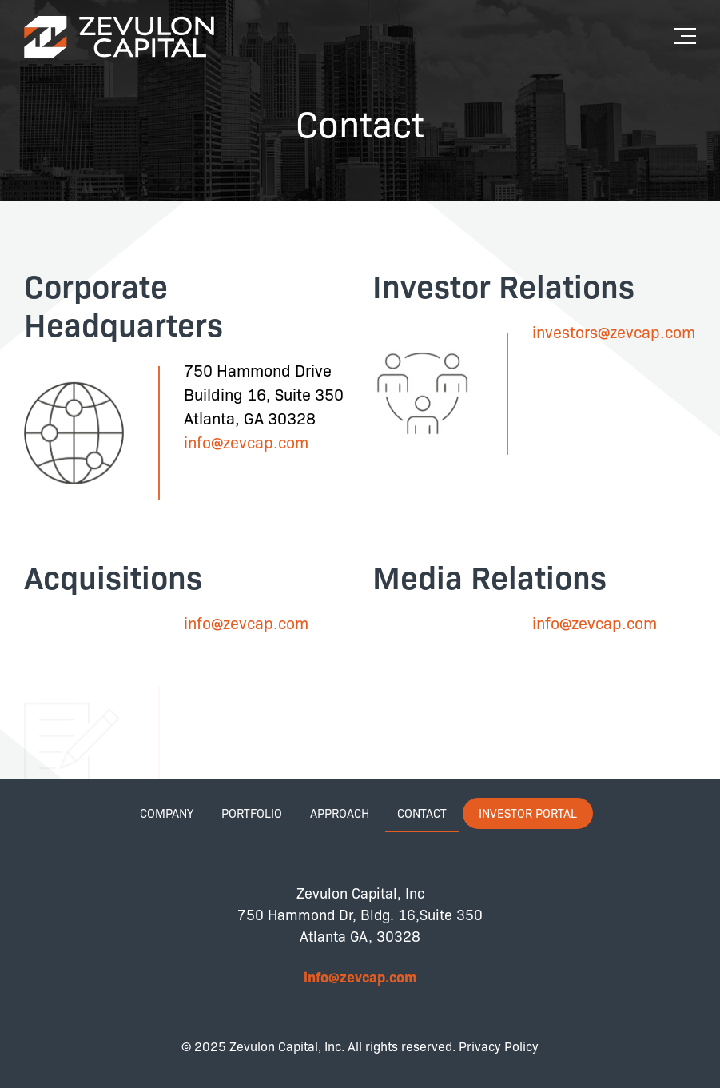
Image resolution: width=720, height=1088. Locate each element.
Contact (422, 813)
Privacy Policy (499, 1046)
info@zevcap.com (246, 441)
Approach (339, 813)
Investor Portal (528, 813)
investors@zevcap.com (613, 331)
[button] (688, 30)
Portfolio (251, 813)
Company (166, 813)
